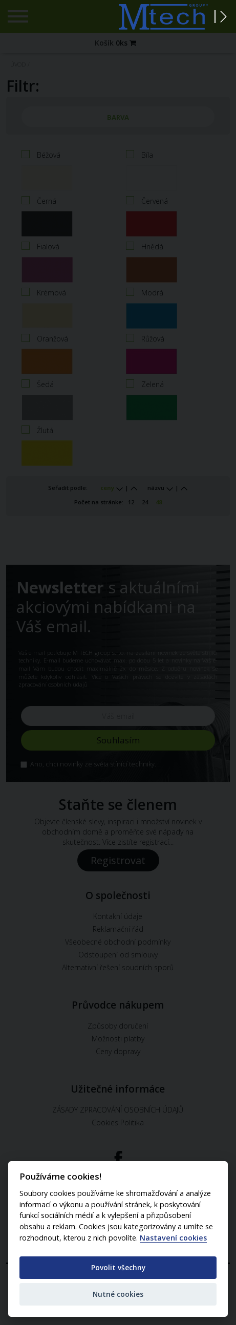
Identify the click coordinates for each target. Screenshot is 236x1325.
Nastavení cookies (173, 1238)
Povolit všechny (118, 1267)
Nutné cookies (118, 1294)
